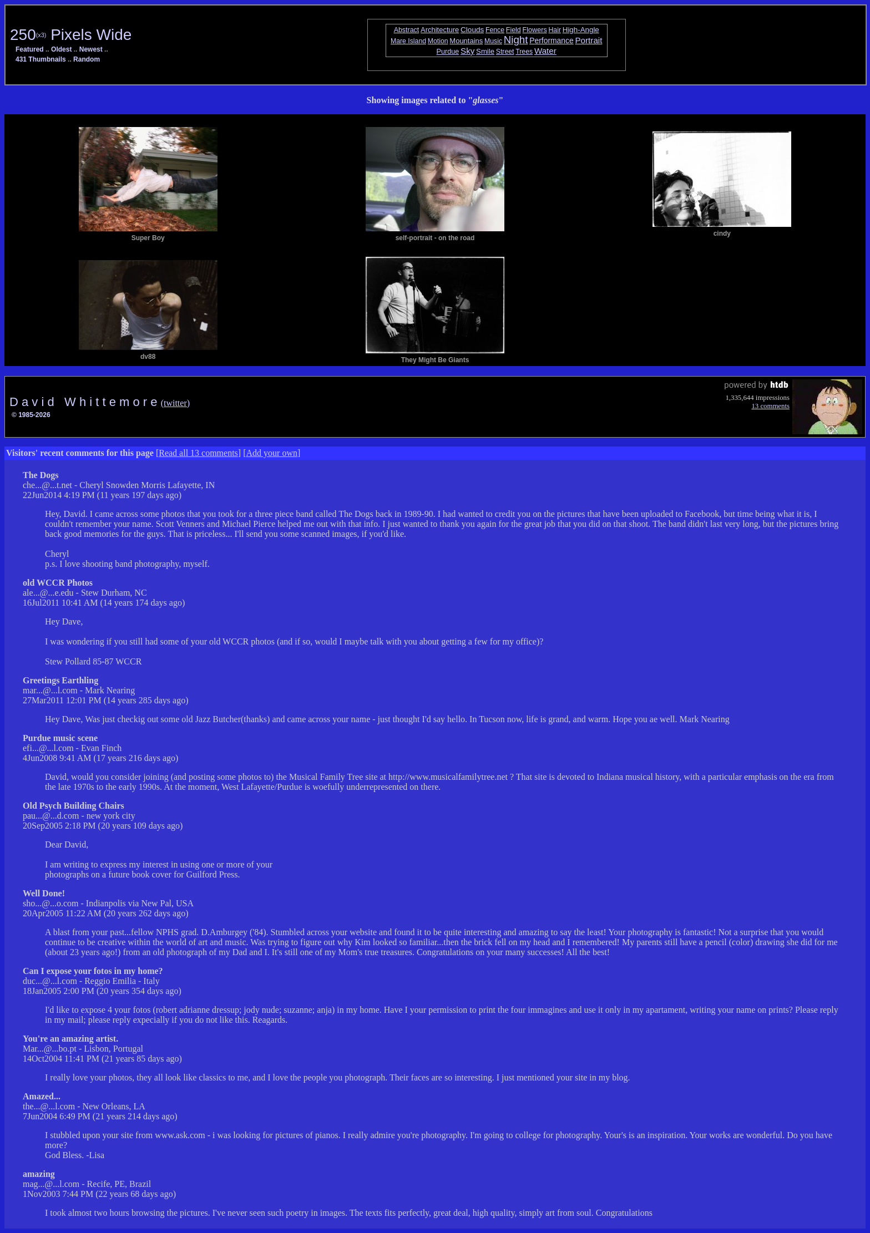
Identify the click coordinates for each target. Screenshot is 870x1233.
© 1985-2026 (31, 415)
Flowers (535, 30)
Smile (485, 51)
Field (513, 30)
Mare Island (408, 41)
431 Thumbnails (41, 59)
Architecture (440, 30)
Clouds (472, 30)
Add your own (271, 453)
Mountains (466, 41)
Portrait (589, 40)
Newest (91, 49)
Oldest (61, 49)
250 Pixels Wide (70, 34)
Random (86, 59)
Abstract (406, 30)
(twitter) (175, 403)
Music (493, 41)
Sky (467, 50)
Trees (524, 51)
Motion (438, 41)
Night (516, 39)
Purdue (448, 51)
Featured (30, 49)
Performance (551, 40)
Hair (555, 30)
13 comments (770, 406)
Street (505, 51)
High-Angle (581, 30)
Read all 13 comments (198, 453)
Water (545, 50)
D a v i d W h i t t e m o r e (85, 402)
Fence (494, 30)
